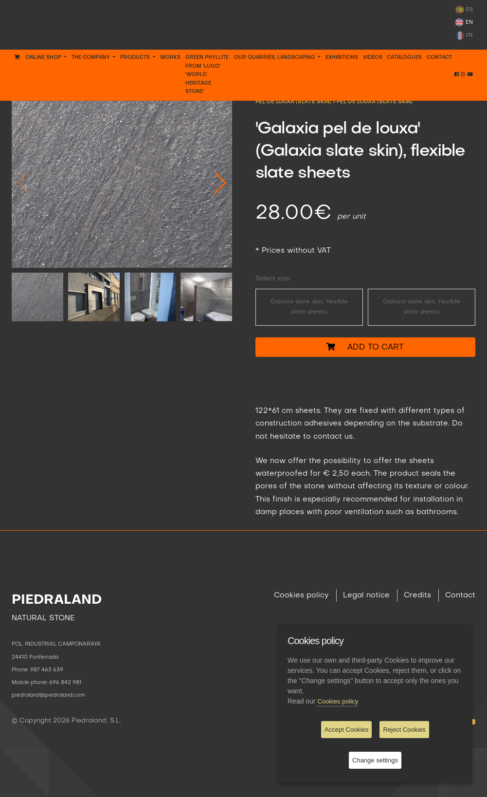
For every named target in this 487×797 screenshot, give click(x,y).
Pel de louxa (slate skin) (375, 101)
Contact (439, 57)
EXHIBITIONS (341, 57)
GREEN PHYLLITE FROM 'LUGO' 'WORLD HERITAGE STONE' (207, 74)
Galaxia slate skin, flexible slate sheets (309, 307)
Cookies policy (301, 595)
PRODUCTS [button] (135, 57)
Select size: (273, 279)
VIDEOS (372, 57)
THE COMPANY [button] (91, 57)
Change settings (375, 760)
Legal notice (366, 595)
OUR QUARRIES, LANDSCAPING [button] (275, 57)
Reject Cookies (404, 729)
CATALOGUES (404, 57)
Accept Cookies (346, 729)
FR (464, 35)
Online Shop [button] (38, 57)
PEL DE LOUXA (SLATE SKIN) (294, 101)
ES (464, 10)
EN (463, 22)
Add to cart (365, 346)
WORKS (170, 57)
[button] (220, 182)
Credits (417, 595)
